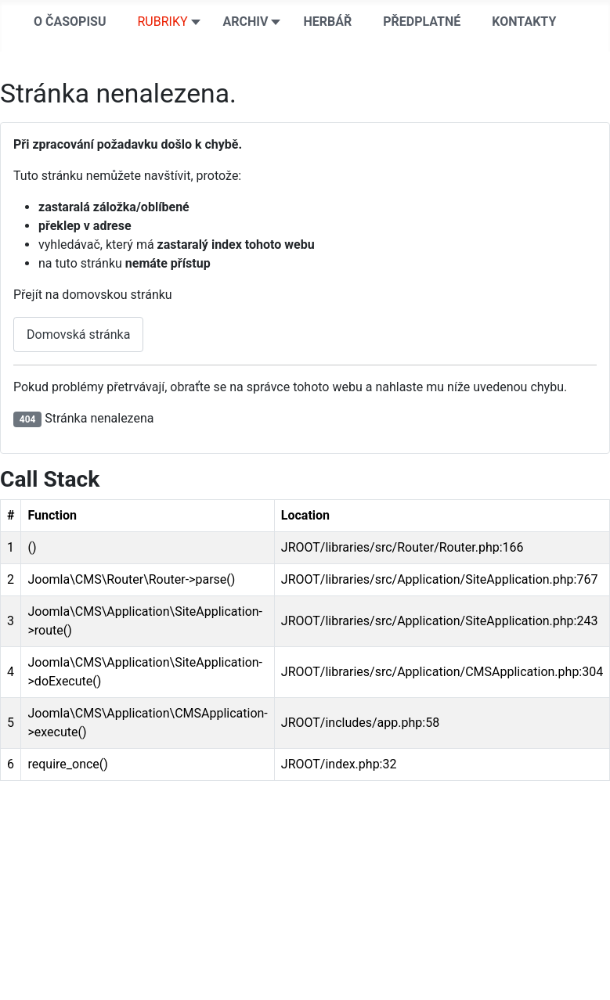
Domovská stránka (78, 334)
